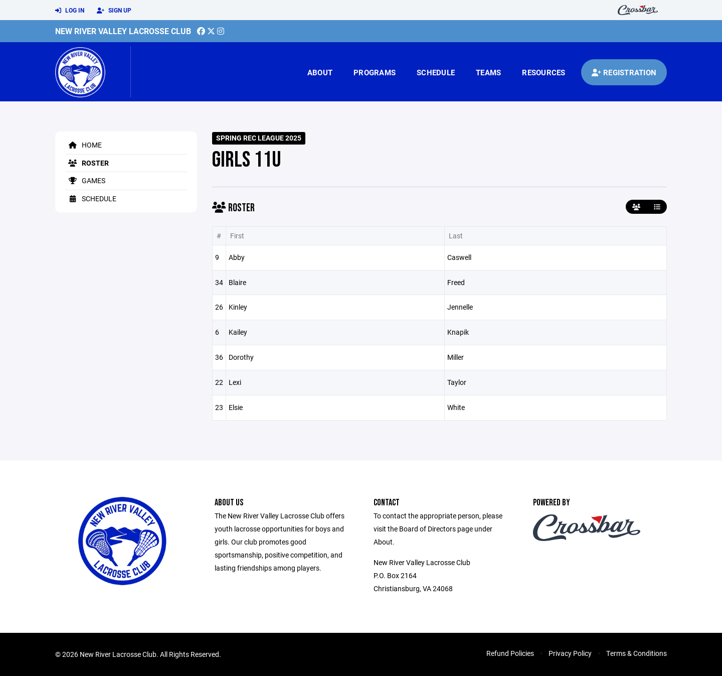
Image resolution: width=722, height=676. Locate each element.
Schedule (436, 72)
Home (83, 145)
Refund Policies (510, 653)
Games (85, 180)
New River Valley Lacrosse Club (123, 31)
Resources (543, 72)
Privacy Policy (570, 653)
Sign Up (114, 10)
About (319, 72)
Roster (87, 163)
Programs (374, 72)
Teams (488, 72)
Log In (69, 10)
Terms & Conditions (636, 653)
